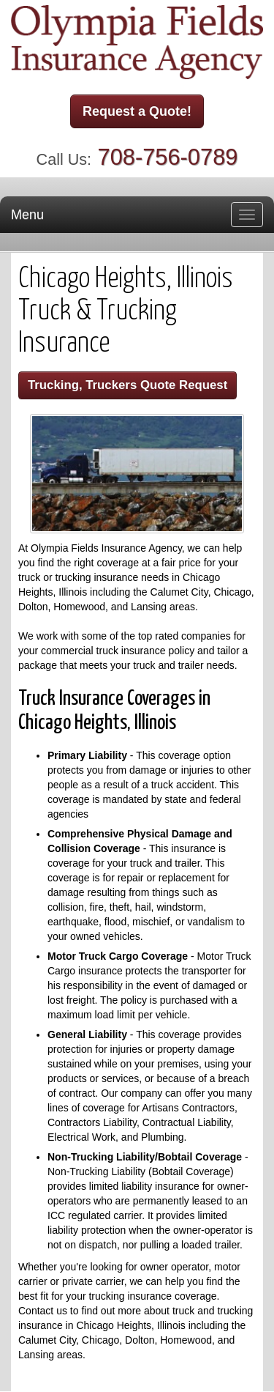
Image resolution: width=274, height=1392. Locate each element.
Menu (27, 214)
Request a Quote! (137, 111)
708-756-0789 (168, 157)
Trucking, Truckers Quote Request (127, 385)
